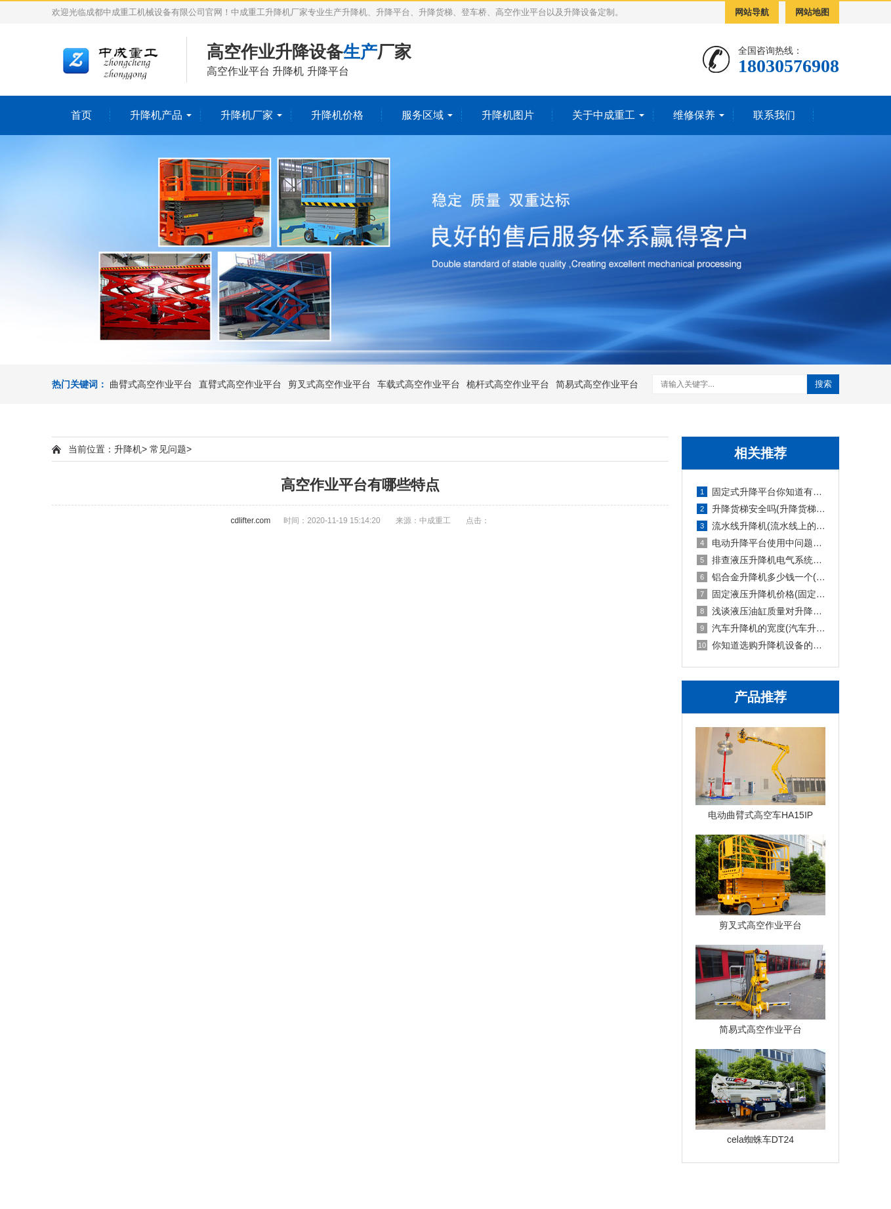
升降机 (128, 449)
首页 (81, 115)
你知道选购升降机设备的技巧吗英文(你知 (761, 645)
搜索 (823, 384)
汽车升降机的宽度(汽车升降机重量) (761, 628)
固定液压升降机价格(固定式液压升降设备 (761, 594)
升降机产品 (156, 115)
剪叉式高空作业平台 (329, 384)
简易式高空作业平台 (597, 384)
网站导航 (752, 12)
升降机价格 (337, 115)
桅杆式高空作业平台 (507, 384)
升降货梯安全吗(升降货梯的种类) (761, 509)
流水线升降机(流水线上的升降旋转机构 (761, 526)
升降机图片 (508, 115)
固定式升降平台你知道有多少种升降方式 (761, 491)
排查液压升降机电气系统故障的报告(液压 (761, 560)
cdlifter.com (251, 520)
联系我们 (774, 115)
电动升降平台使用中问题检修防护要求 (761, 543)
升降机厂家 (246, 115)
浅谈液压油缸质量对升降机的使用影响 (761, 611)
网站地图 (812, 12)
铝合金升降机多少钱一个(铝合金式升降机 (761, 577)
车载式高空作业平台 (418, 384)
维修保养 (694, 115)
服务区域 (423, 115)
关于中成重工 (603, 115)
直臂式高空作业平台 (240, 384)
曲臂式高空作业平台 (151, 384)
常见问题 (168, 449)
